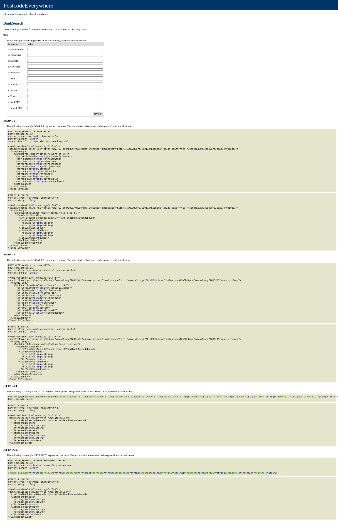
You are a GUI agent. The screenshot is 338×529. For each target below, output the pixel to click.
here (12, 13)
